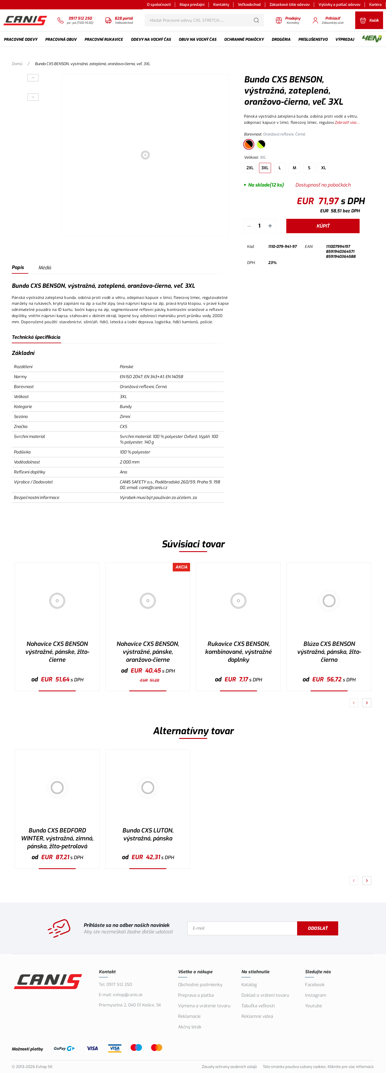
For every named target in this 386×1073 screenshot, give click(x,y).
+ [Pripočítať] (270, 226)
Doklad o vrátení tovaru (265, 995)
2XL (250, 168)
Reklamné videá (257, 1016)
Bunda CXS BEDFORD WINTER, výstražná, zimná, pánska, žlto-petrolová (57, 838)
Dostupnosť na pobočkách (323, 185)
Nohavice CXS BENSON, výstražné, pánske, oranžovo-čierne (147, 652)
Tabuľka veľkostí (258, 1006)
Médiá (44, 268)
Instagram (315, 995)
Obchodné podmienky (200, 985)
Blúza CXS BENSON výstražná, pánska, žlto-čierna (329, 652)
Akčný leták (190, 1027)
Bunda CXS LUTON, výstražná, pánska (147, 834)
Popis (18, 267)
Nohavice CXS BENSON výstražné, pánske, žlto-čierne (57, 652)
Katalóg (249, 985)
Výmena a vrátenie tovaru (204, 1006)
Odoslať (318, 928)
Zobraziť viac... (347, 122)
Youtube (313, 1006)
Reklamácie (189, 1016)
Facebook (315, 985)
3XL (265, 168)
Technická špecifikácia (36, 337)
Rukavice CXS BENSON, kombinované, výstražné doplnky (238, 652)
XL (323, 168)
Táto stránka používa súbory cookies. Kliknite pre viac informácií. (318, 1066)
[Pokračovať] (367, 702)
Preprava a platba (196, 995)
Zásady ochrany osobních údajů (229, 1066)
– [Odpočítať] (249, 226)
